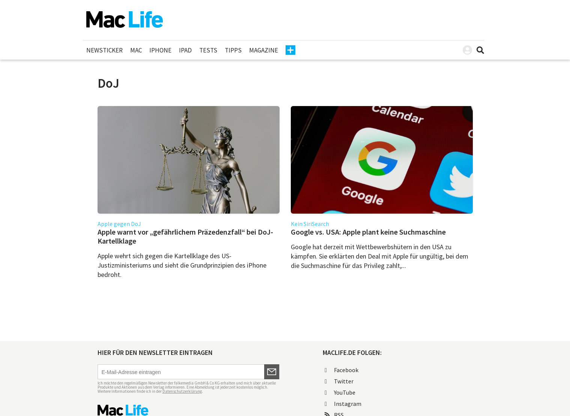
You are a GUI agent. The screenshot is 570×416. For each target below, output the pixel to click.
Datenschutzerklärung (182, 391)
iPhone (160, 50)
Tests (208, 50)
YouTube (340, 392)
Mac (136, 50)
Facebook (341, 370)
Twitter (339, 381)
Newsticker (104, 50)
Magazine (263, 50)
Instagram (343, 403)
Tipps (233, 50)
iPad (185, 50)
